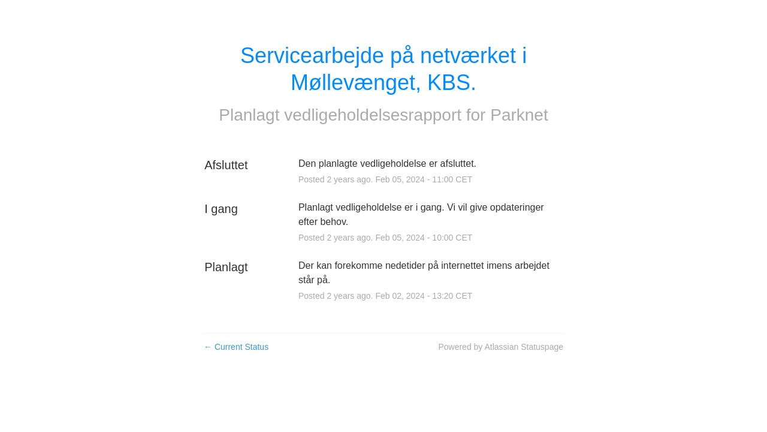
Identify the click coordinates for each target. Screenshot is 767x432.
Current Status (236, 347)
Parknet (519, 115)
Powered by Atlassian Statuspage (500, 347)
